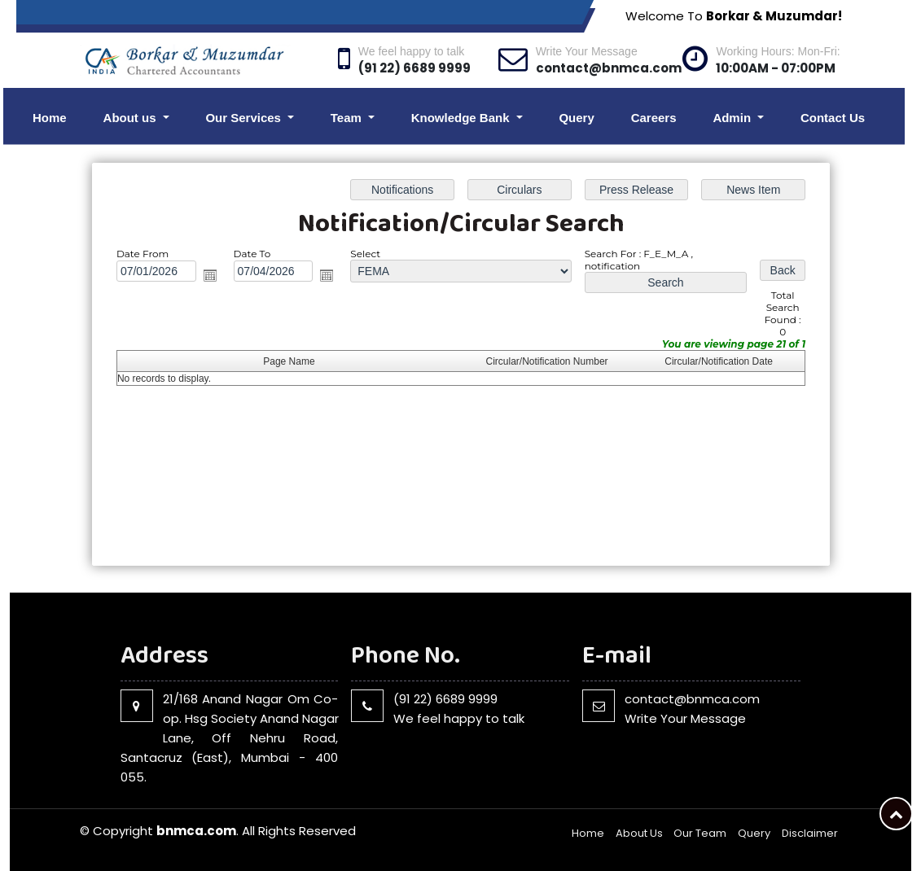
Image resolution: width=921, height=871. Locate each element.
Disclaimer (810, 833)
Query (576, 118)
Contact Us (832, 118)
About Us (639, 833)
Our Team (699, 833)
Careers (654, 118)
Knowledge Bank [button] (462, 118)
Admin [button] (733, 118)
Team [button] (348, 118)
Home (50, 118)
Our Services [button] (244, 118)
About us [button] (131, 118)
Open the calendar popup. (209, 274)
